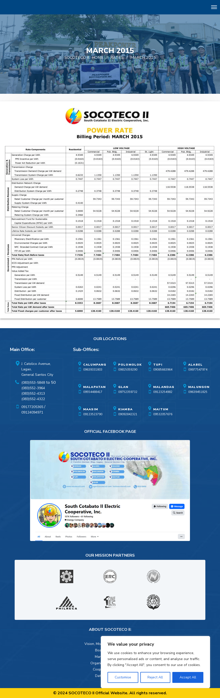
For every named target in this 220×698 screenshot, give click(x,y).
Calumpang (95, 365)
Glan (123, 387)
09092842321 (127, 414)
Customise (123, 677)
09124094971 (32, 412)
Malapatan (94, 387)
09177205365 (32, 407)
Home (98, 57)
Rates (117, 57)
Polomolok (130, 365)
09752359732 (127, 392)
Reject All (155, 677)
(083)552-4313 (33, 393)
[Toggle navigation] (214, 8)
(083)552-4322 (33, 399)
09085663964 (162, 370)
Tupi (157, 365)
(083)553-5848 (33, 382)
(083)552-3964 (33, 388)
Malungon (199, 387)
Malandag (164, 387)
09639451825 (197, 392)
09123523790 (92, 414)
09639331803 (92, 370)
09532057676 (162, 414)
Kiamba (125, 409)
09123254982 (162, 392)
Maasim (90, 409)
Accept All (188, 677)
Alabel (195, 365)
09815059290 (127, 370)
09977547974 (197, 370)
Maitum (160, 409)
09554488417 (92, 392)
